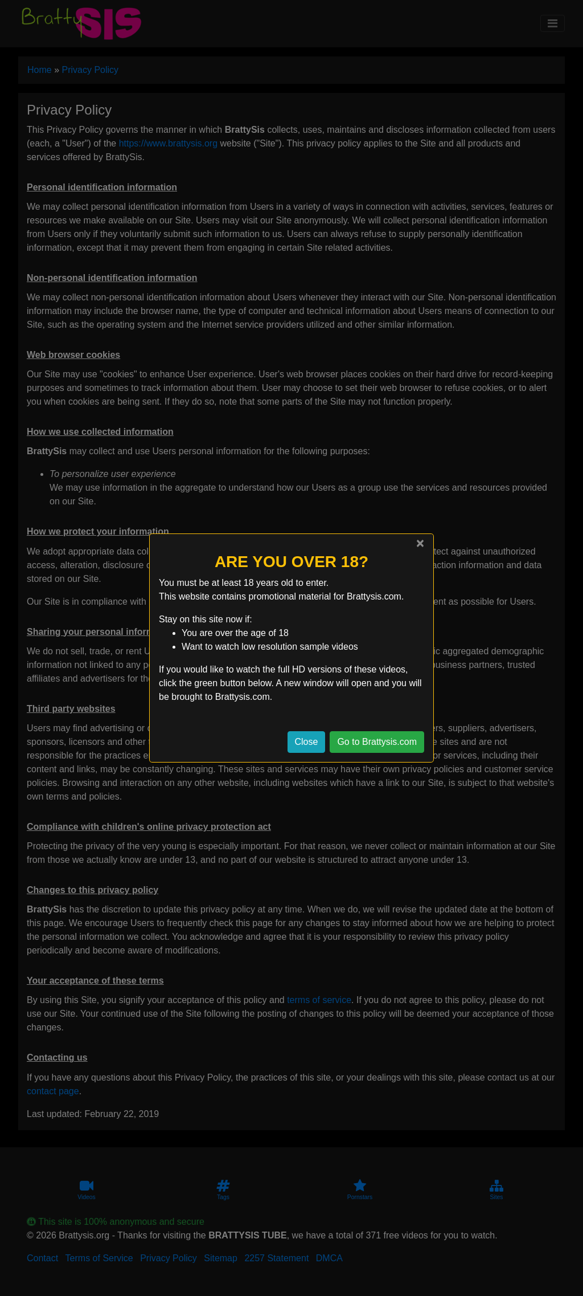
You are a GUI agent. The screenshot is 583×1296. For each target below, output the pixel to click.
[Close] (420, 543)
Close (306, 742)
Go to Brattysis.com (377, 742)
